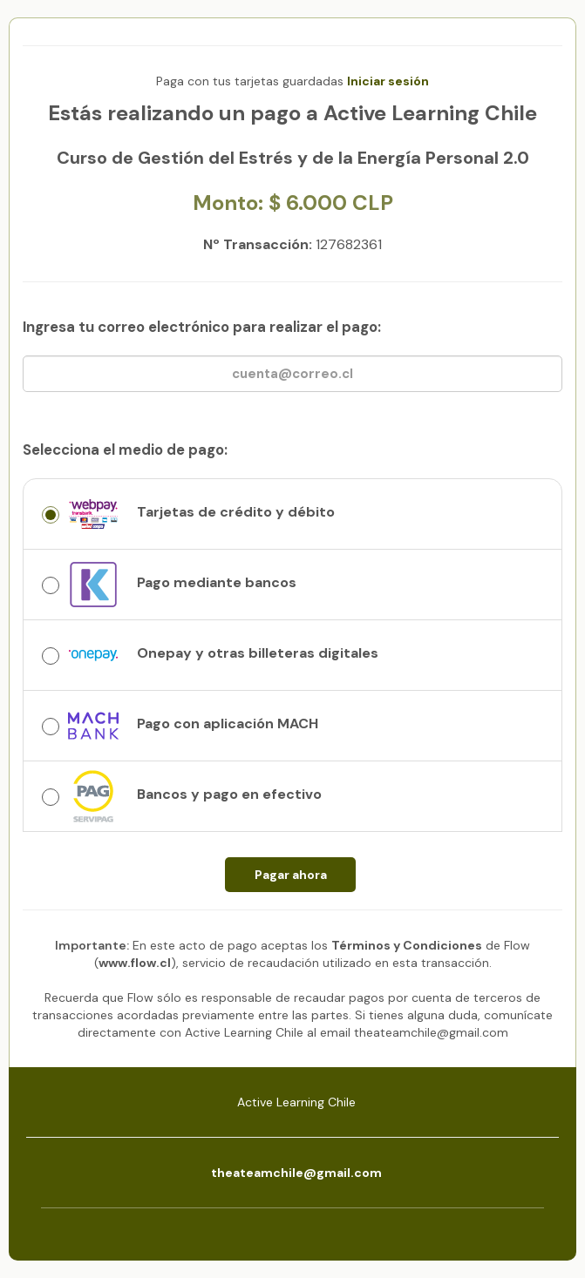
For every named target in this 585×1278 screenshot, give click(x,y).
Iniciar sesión (388, 81)
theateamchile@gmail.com (296, 1172)
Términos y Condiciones (406, 945)
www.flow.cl (135, 962)
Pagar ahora (291, 874)
